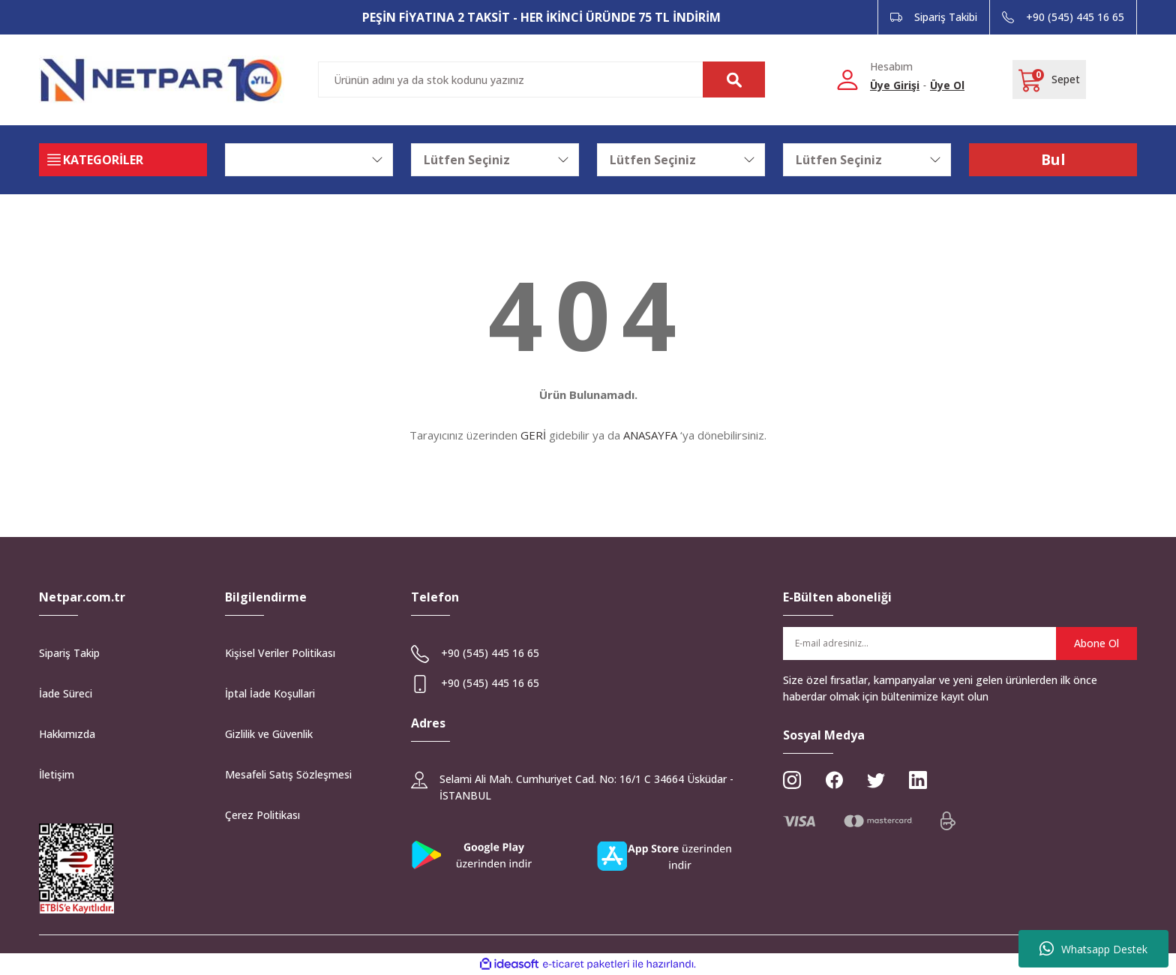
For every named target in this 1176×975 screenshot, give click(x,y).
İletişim (56, 774)
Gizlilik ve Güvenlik (269, 734)
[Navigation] (123, 159)
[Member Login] (847, 79)
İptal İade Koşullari (270, 693)
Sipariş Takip (69, 653)
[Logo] (161, 80)
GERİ (533, 435)
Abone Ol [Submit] (1096, 643)
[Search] (541, 80)
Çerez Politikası (262, 815)
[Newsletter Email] (960, 643)
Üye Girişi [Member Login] (895, 85)
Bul (1053, 159)
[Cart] (1049, 79)
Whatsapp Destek (1094, 948)
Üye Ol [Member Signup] (947, 85)
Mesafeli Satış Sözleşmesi (288, 774)
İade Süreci (65, 693)
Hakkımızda (67, 734)
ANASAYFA (650, 435)
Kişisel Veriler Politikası (280, 653)
